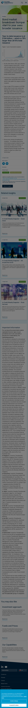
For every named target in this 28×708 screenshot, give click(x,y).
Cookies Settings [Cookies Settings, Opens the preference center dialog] (14, 701)
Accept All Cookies (14, 705)
